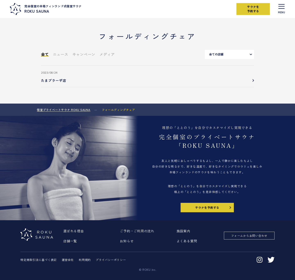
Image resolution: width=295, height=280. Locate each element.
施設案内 (183, 230)
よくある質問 (187, 240)
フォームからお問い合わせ (249, 236)
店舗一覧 (70, 240)
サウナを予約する (253, 9)
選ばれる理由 (73, 230)
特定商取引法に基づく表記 (38, 260)
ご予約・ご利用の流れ (137, 230)
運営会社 (68, 260)
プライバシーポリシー (111, 260)
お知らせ (127, 240)
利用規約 (85, 260)
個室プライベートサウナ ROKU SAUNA (63, 110)
